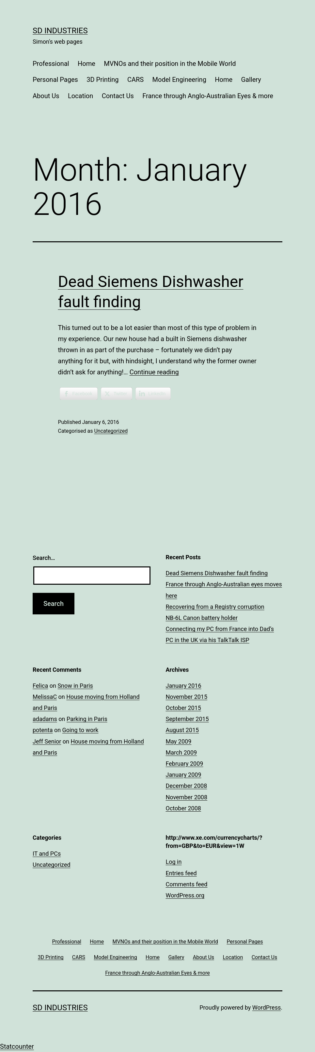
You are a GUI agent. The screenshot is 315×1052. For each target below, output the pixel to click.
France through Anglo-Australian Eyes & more (207, 96)
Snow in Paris (75, 685)
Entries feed (181, 873)
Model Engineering (179, 79)
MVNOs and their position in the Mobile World (170, 64)
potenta (43, 730)
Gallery (251, 79)
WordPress (266, 1007)
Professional (51, 64)
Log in (174, 861)
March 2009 (181, 752)
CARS (135, 79)
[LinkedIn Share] (153, 393)
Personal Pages (55, 79)
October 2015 (183, 707)
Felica (40, 685)
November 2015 (187, 696)
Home (86, 64)
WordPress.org (185, 895)
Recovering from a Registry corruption (215, 606)
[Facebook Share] (79, 393)
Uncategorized (111, 431)
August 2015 (182, 730)
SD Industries (60, 30)
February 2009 (184, 763)
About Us (46, 96)
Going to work (80, 730)
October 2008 (183, 808)
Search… (44, 557)
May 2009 (179, 741)
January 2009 (183, 774)
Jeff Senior (47, 741)
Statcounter (17, 1046)
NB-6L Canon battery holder (202, 617)
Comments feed (187, 884)
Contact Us (118, 96)
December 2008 (186, 785)
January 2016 (183, 685)
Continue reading (154, 372)
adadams (45, 718)
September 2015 (187, 718)
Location (80, 96)
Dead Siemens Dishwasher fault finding (217, 573)
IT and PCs (47, 853)
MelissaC (45, 696)
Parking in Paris (87, 718)
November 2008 (187, 797)
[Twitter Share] (116, 393)
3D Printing (102, 79)
